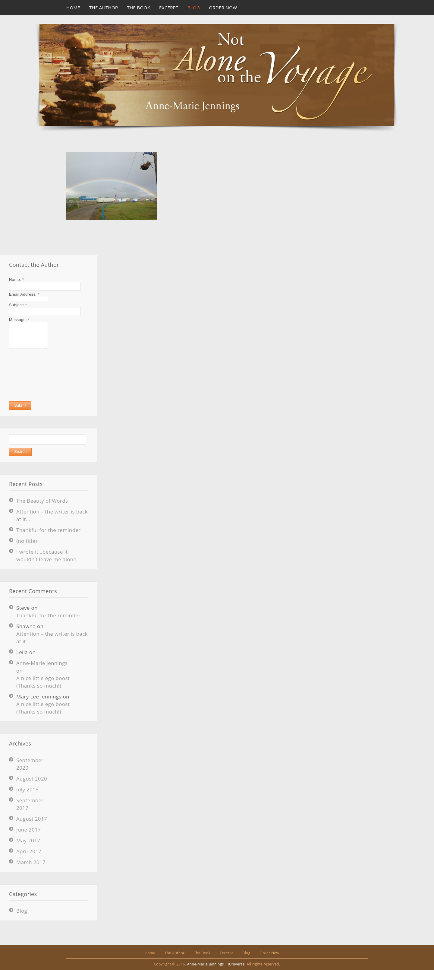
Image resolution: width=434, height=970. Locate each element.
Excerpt (226, 953)
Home (150, 953)
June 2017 (28, 829)
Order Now (269, 953)
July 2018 (27, 789)
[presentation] (33, 375)
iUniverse (236, 964)
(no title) (26, 540)
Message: (19, 319)
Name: (16, 279)
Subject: (18, 305)
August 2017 (31, 818)
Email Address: (24, 294)
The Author (174, 953)
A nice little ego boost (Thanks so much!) (43, 682)
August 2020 (31, 778)
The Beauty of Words (42, 500)
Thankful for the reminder (48, 529)
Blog (21, 910)
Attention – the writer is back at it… (52, 637)
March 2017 (31, 862)
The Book (202, 953)
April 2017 (28, 851)
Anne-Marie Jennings (42, 663)
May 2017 (28, 840)
